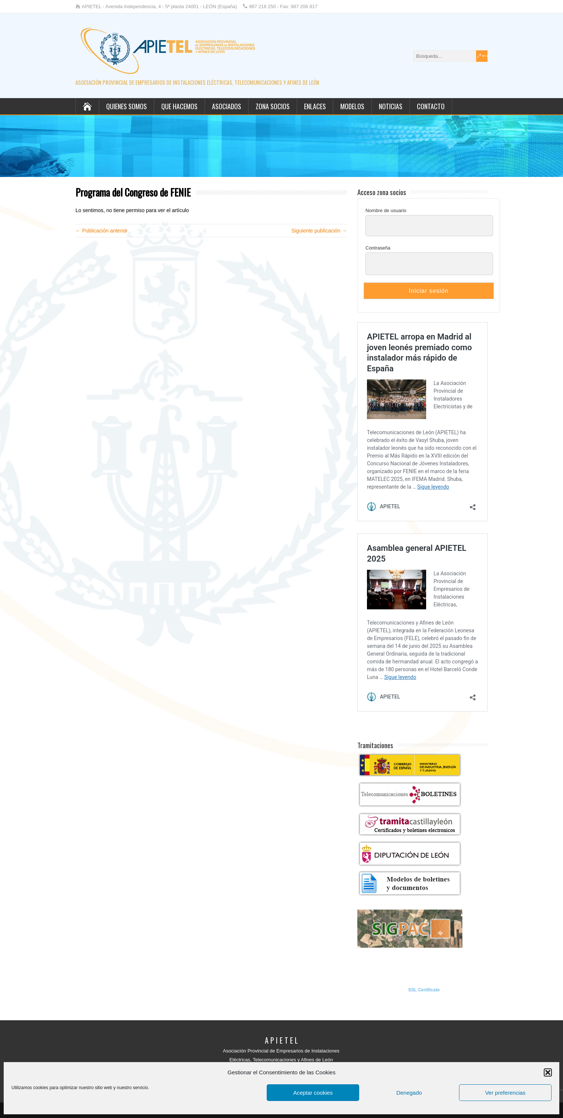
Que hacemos (179, 106)
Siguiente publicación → (319, 231)
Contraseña (377, 248)
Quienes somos (126, 106)
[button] (548, 1072)
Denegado (409, 1092)
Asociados (226, 106)
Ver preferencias (505, 1092)
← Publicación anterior (101, 231)
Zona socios (273, 106)
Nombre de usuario (386, 210)
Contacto (431, 106)
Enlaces (315, 106)
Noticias (390, 106)
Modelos (352, 106)
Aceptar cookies (313, 1092)
